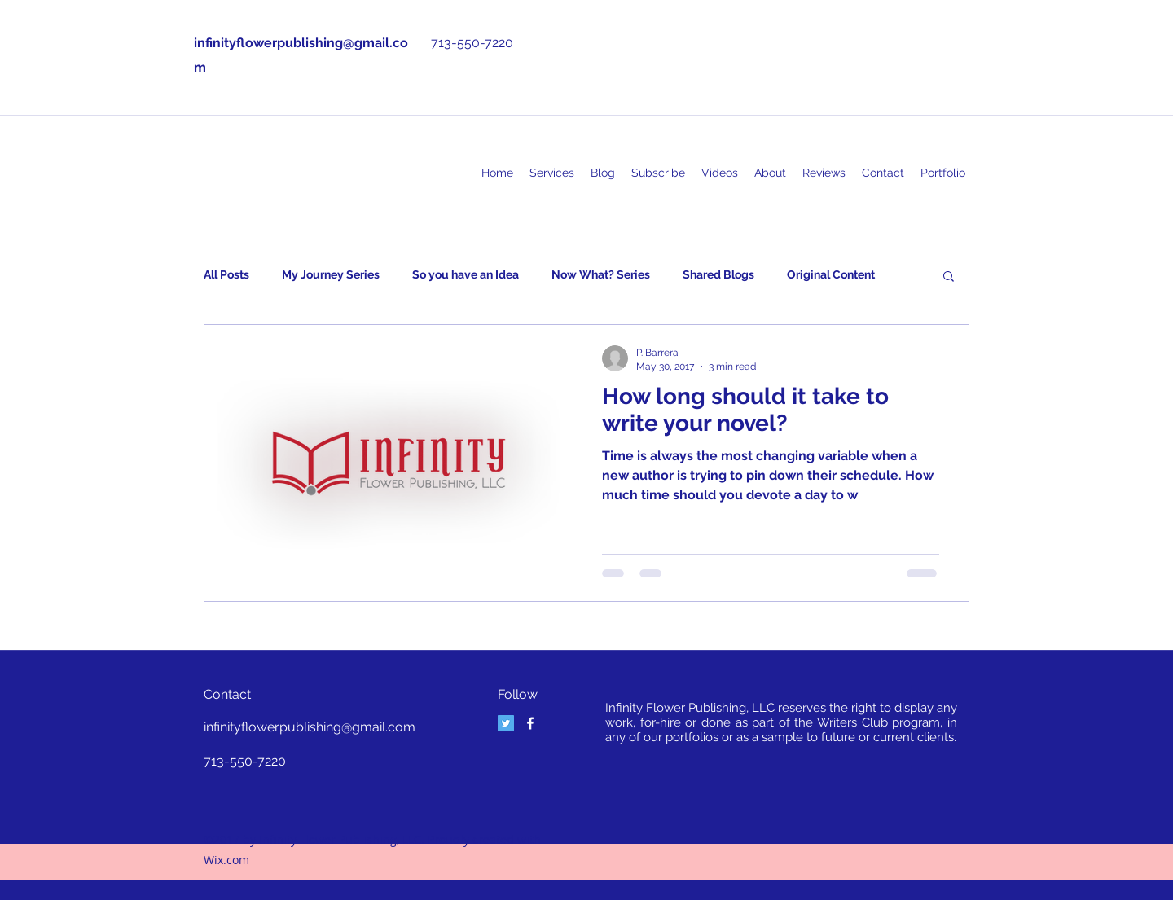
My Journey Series (331, 274)
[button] (948, 277)
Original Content (831, 274)
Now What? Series (600, 274)
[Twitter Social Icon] (506, 723)
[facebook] (530, 723)
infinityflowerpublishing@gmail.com (309, 727)
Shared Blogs (718, 274)
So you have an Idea (465, 274)
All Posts (226, 274)
